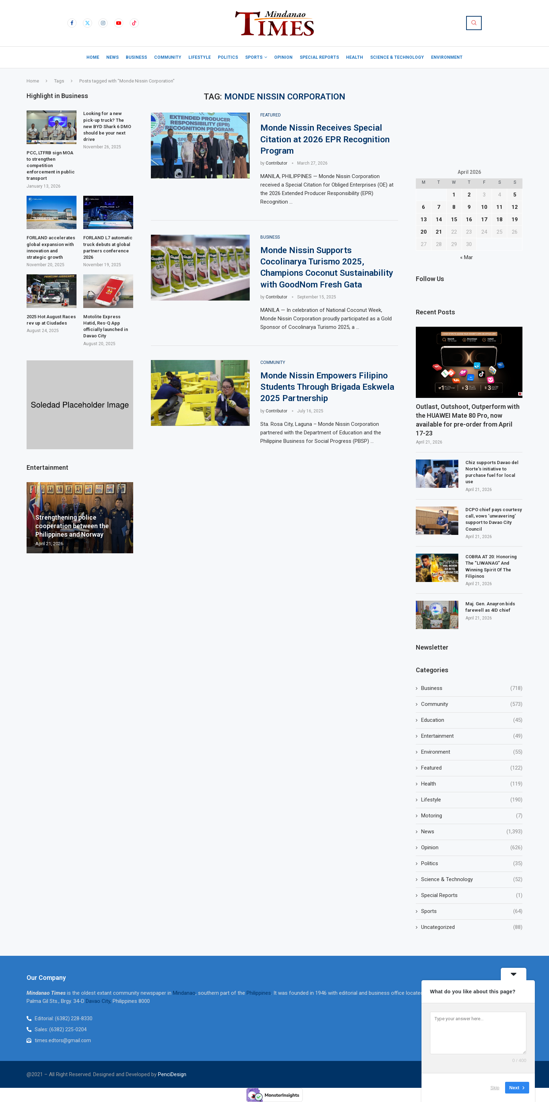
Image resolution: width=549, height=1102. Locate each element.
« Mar (466, 257)
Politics (228, 57)
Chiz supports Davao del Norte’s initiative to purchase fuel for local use (492, 472)
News (112, 57)
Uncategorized (471, 927)
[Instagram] (103, 23)
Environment (447, 57)
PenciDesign (172, 1074)
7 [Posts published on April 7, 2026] (438, 207)
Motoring (471, 816)
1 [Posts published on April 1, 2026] (453, 195)
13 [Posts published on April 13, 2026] (423, 219)
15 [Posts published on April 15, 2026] (454, 219)
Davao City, (99, 1001)
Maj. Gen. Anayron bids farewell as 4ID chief (490, 607)
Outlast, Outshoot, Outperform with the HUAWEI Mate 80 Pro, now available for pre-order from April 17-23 (468, 420)
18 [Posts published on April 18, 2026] (499, 219)
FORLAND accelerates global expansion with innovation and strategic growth (51, 247)
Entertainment (471, 736)
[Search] (474, 23)
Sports (253, 57)
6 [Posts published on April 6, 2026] (423, 207)
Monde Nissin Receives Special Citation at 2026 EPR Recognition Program (325, 139)
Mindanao (184, 993)
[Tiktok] (134, 23)
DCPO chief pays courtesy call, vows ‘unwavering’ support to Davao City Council (493, 519)
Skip (495, 1087)
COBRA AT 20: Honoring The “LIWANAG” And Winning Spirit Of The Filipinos (491, 566)
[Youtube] (118, 23)
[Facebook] (72, 23)
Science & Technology (397, 57)
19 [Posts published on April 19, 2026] (514, 219)
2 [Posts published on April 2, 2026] (469, 195)
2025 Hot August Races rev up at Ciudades (51, 320)
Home (92, 57)
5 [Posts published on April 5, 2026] (514, 195)
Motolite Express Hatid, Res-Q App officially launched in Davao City (105, 326)
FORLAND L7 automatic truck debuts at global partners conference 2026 (107, 247)
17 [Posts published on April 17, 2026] (484, 219)
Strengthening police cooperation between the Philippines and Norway (72, 526)
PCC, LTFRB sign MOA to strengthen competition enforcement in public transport (51, 165)
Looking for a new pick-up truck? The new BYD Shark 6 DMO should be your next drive (107, 126)
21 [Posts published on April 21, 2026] (439, 232)
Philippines (259, 993)
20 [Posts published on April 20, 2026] (423, 232)
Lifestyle (199, 57)
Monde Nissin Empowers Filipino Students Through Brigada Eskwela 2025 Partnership (327, 387)
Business (136, 57)
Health (354, 57)
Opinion (283, 57)
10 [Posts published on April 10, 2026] (484, 207)
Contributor (276, 163)
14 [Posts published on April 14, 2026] (439, 219)
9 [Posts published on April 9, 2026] (469, 207)
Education (471, 720)
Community (167, 57)
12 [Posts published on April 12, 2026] (514, 207)
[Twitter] (87, 23)
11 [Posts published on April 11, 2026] (499, 207)
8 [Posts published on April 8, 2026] (453, 207)
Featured (471, 768)
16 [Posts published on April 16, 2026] (469, 219)
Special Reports (319, 57)
